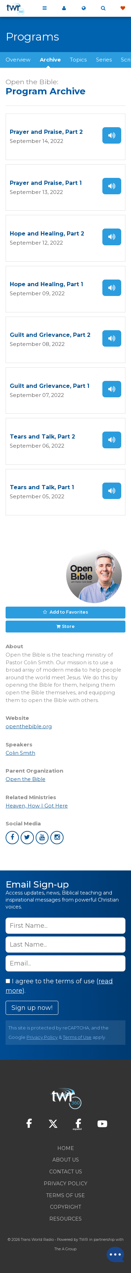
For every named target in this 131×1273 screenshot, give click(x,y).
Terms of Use (77, 1037)
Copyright (65, 1207)
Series (104, 59)
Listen (111, 135)
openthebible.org (29, 726)
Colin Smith (20, 753)
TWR (83, 1239)
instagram (57, 837)
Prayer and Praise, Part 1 (46, 183)
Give (122, 8)
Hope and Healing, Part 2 (47, 233)
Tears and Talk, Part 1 (42, 487)
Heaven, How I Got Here (37, 806)
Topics (78, 59)
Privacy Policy (42, 1037)
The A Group (65, 1249)
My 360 (64, 8)
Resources (65, 1219)
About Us (65, 1160)
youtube (42, 837)
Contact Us (65, 1172)
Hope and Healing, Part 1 (46, 284)
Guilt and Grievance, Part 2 (50, 335)
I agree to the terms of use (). (59, 985)
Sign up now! (32, 1008)
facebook (12, 837)
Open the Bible (25, 779)
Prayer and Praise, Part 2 (46, 132)
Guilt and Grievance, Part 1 (49, 386)
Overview (18, 59)
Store (68, 626)
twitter (27, 837)
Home (65, 1148)
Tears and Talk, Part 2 (42, 436)
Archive (50, 59)
